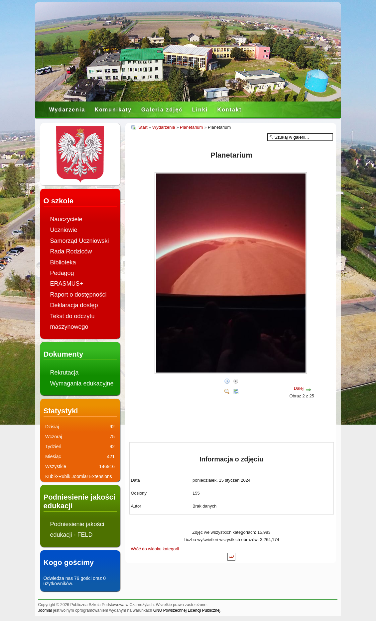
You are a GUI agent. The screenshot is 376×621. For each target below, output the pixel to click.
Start (142, 127)
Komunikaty (113, 109)
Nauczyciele (66, 219)
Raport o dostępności (78, 294)
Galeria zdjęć (162, 109)
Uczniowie (63, 230)
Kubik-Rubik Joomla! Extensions (78, 476)
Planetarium (191, 127)
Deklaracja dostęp (74, 305)
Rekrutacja (64, 372)
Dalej (299, 388)
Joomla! (45, 610)
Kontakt (229, 109)
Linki (200, 109)
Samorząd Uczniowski (79, 241)
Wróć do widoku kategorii (155, 548)
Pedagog (62, 273)
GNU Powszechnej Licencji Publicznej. (187, 610)
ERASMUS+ (66, 283)
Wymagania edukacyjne (82, 383)
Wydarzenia (67, 109)
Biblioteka (63, 262)
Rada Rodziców (71, 251)
